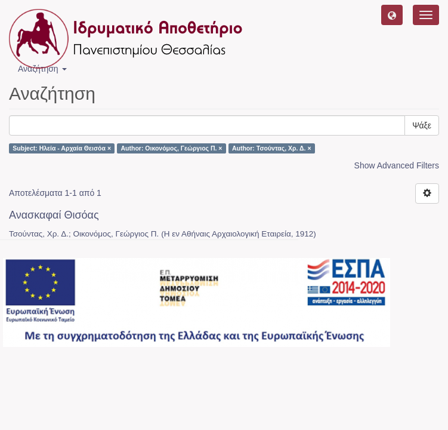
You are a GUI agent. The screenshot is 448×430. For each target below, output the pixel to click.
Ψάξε (421, 125)
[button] (392, 15)
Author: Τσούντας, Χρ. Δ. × (271, 148)
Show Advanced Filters (396, 165)
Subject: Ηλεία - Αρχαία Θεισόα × (62, 148)
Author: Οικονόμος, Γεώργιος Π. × (172, 148)
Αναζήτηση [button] (42, 68)
